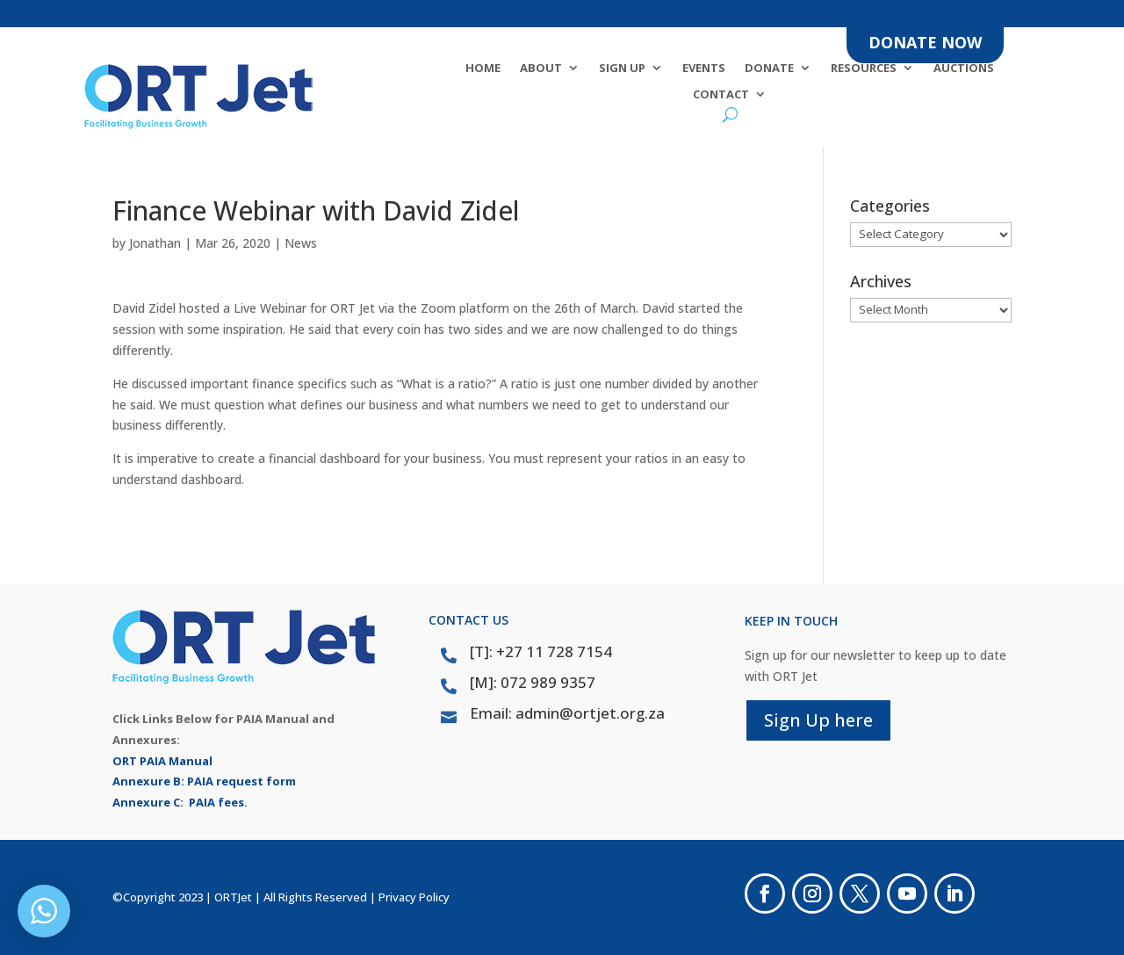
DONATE (769, 68)
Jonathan (155, 243)
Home (483, 68)
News (301, 243)
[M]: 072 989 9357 (532, 682)
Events (703, 68)
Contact (721, 95)
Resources (864, 68)
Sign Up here (818, 720)
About (541, 68)
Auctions (963, 68)
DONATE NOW (925, 42)
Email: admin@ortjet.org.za (567, 713)
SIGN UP (622, 68)
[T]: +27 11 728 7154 (541, 651)
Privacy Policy (414, 897)
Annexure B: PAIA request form (204, 781)
